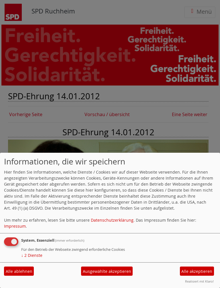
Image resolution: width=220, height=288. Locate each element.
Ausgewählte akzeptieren (107, 271)
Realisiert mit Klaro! (199, 281)
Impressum (15, 226)
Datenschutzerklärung (112, 220)
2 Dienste (31, 255)
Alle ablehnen (19, 271)
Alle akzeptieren (196, 271)
